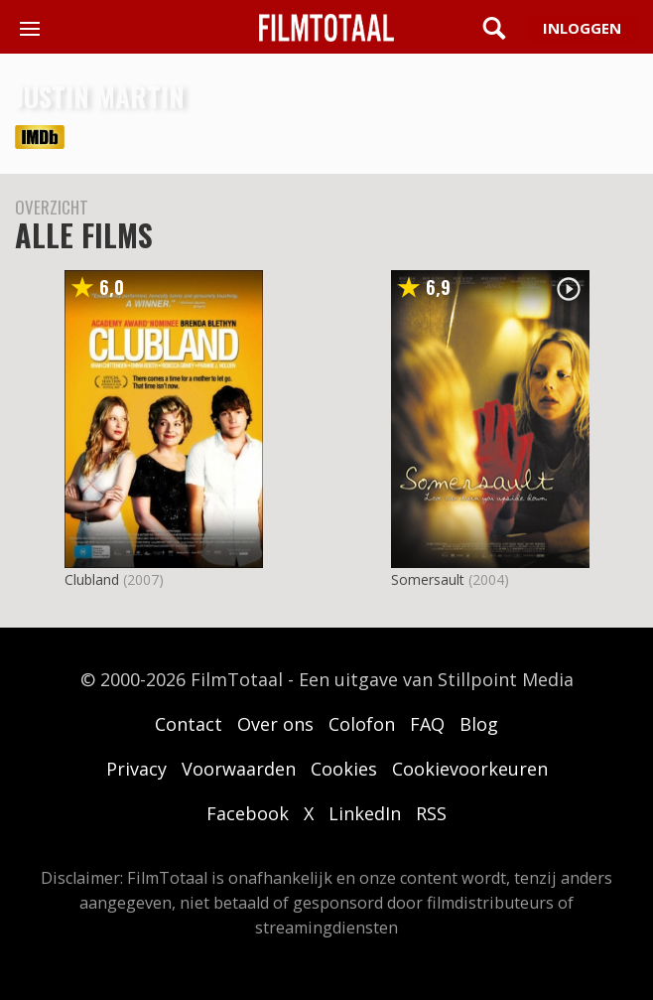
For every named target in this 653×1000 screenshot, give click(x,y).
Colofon (361, 724)
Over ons (275, 724)
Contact (188, 724)
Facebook (247, 813)
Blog (478, 724)
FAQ (427, 724)
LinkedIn (364, 813)
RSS (431, 813)
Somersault (427, 579)
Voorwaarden (239, 769)
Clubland (92, 579)
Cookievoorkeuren (470, 769)
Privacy (136, 769)
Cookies (344, 769)
